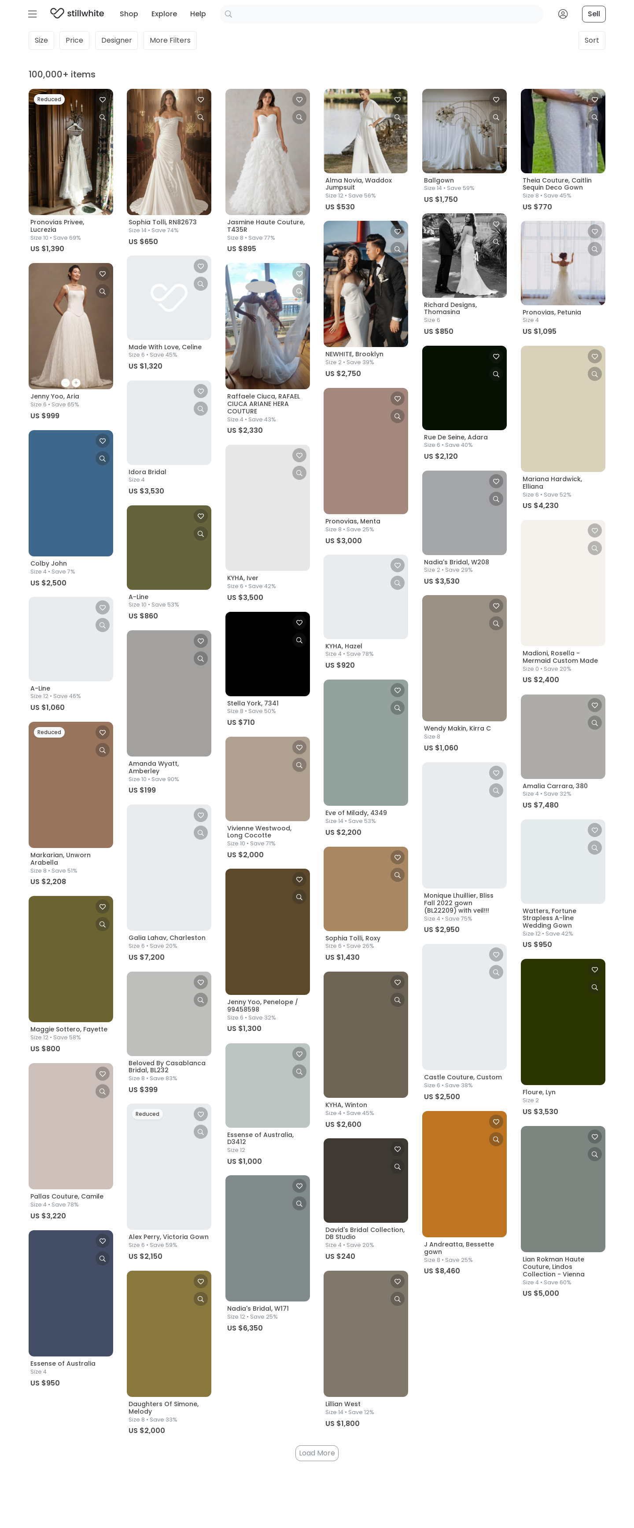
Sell (594, 14)
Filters (170, 42)
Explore (164, 14)
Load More (317, 1453)
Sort (592, 42)
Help (198, 14)
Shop (129, 14)
